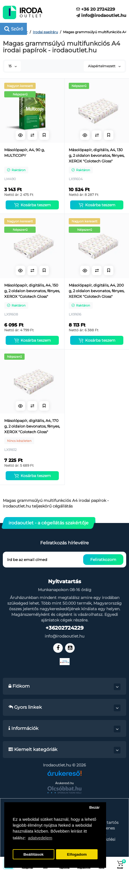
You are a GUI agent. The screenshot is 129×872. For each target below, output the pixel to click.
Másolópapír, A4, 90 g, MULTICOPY (24, 152)
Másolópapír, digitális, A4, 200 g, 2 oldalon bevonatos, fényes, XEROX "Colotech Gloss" (96, 291)
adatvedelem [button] (40, 837)
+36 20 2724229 (95, 9)
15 (12, 66)
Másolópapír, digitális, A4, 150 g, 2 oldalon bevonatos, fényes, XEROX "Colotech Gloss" (32, 291)
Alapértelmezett (104, 66)
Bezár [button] (94, 807)
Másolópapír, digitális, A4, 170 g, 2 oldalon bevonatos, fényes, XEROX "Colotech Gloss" (32, 426)
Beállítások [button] (33, 854)
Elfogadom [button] (77, 854)
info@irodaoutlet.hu (101, 15)
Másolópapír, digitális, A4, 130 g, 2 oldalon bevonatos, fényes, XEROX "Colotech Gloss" (96, 155)
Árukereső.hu (64, 783)
